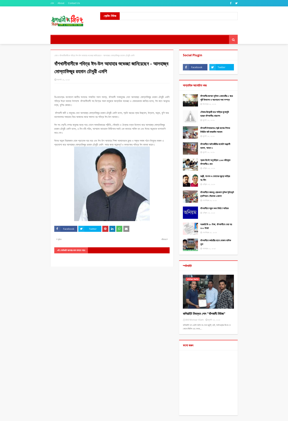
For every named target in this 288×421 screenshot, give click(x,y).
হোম (52, 3)
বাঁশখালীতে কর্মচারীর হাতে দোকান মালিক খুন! (215, 242)
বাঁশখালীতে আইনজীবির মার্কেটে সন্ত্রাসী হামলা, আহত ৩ (215, 146)
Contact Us (74, 3)
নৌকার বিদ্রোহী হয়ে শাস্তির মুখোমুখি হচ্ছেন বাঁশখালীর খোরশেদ (214, 113)
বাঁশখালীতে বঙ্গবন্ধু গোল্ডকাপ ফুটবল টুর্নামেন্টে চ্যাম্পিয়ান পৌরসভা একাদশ (217, 194)
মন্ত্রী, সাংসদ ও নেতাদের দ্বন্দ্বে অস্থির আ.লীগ (215, 178)
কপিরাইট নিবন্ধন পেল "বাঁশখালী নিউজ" (204, 313)
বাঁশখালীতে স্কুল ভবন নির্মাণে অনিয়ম (214, 208)
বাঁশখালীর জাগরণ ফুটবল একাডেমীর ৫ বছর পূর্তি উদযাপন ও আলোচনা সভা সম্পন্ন (216, 97)
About (61, 3)
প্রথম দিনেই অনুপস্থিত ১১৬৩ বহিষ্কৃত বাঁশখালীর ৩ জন (215, 162)
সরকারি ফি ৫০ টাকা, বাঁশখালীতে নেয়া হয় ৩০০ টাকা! (216, 226)
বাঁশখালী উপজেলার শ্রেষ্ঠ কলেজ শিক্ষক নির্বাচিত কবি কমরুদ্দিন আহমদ (215, 129)
